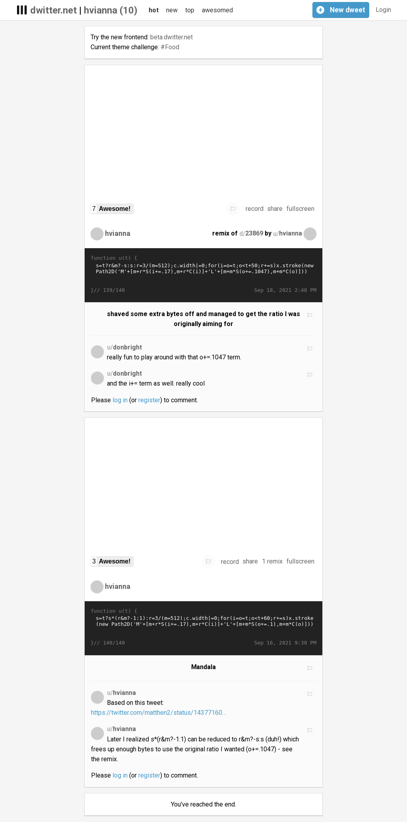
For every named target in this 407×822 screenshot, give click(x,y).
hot (154, 10)
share (275, 208)
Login (383, 10)
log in (120, 400)
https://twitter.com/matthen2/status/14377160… (158, 712)
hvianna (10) (111, 10)
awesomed (217, 10)
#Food (170, 47)
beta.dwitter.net (171, 37)
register (149, 400)
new (172, 10)
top (189, 10)
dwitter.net (53, 10)
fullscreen (300, 208)
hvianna (117, 233)
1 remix (272, 561)
